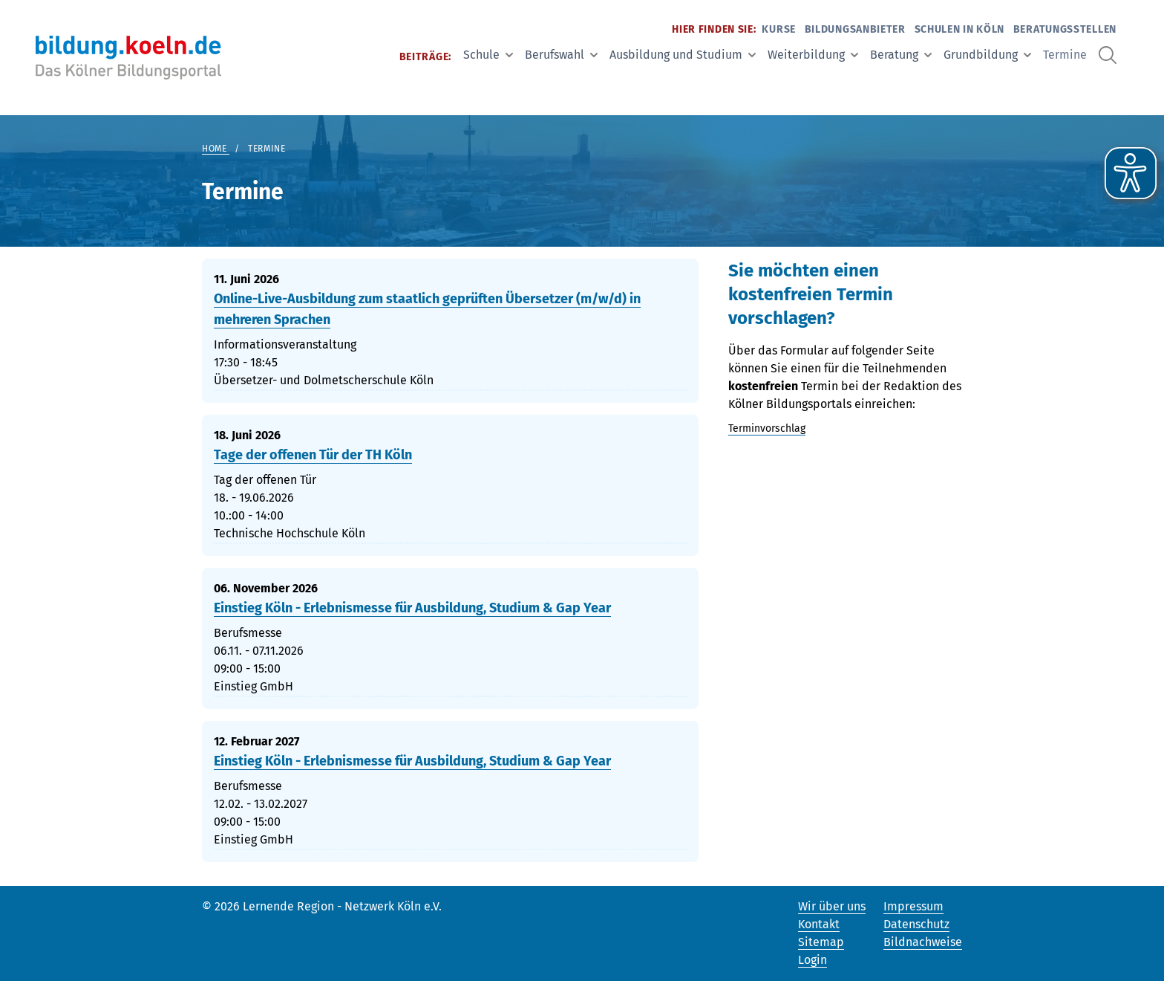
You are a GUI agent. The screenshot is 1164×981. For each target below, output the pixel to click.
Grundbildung (987, 55)
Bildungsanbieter (855, 29)
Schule (488, 55)
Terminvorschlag (766, 428)
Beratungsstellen (1064, 29)
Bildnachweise (922, 942)
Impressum (913, 906)
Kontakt (819, 924)
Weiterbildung (813, 55)
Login (812, 960)
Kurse (779, 29)
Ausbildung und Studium (682, 55)
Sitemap (821, 942)
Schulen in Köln (960, 29)
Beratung (901, 55)
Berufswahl (561, 55)
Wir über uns (832, 906)
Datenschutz (916, 924)
